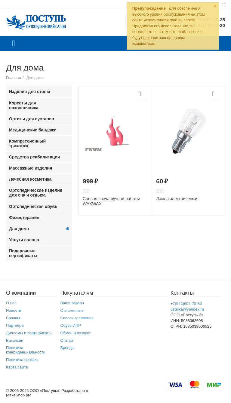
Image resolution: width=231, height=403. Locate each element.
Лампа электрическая (177, 198)
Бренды (67, 347)
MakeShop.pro (19, 395)
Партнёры (15, 325)
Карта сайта (17, 367)
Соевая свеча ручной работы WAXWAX (111, 201)
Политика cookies (22, 359)
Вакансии (14, 340)
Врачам (13, 318)
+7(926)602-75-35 (186, 303)
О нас (11, 303)
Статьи (66, 340)
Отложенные (72, 310)
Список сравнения (77, 318)
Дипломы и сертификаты (28, 333)
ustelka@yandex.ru (187, 309)
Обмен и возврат (75, 333)
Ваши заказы (72, 303)
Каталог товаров (13, 43)
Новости (13, 310)
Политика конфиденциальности (25, 349)
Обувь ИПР (70, 325)
